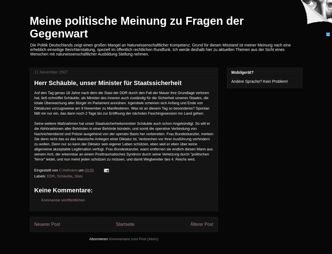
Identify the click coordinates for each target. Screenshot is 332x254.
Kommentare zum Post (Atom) (133, 239)
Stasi (78, 176)
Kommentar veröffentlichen (63, 200)
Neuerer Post (47, 224)
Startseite (125, 224)
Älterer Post (201, 224)
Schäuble (64, 176)
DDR (51, 176)
